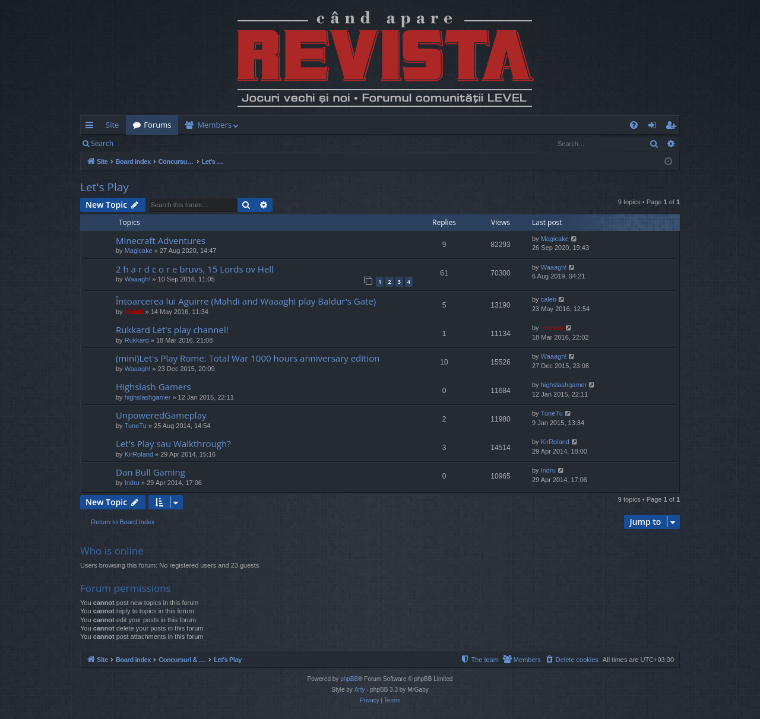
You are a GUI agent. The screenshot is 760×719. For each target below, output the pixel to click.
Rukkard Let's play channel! (172, 329)
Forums (157, 124)
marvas (552, 327)
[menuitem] (449, 125)
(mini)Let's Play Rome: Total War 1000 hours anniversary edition (247, 358)
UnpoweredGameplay (161, 415)
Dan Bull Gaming (150, 472)
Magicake (139, 250)
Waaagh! (138, 279)
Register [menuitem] (673, 127)
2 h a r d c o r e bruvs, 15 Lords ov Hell (195, 269)
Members (214, 124)
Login (139, 143)
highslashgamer (148, 397)
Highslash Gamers (153, 386)
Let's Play (104, 187)
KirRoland (139, 454)
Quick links (92, 127)
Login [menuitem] (654, 127)
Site (112, 124)
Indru (132, 482)
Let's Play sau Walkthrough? (173, 443)
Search (102, 143)
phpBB (349, 679)
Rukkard (137, 340)
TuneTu (136, 425)
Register (179, 143)
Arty (359, 689)
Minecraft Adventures (160, 240)
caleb (548, 299)
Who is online (112, 551)
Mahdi (134, 311)
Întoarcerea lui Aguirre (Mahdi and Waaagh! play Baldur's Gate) (246, 301)
